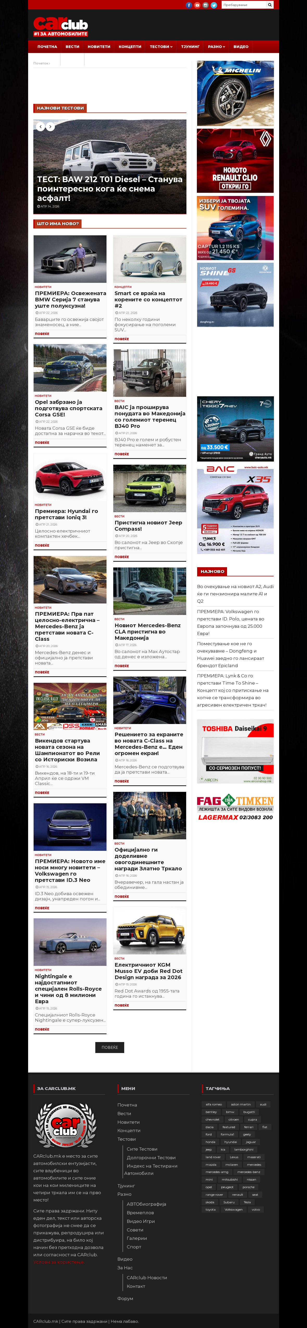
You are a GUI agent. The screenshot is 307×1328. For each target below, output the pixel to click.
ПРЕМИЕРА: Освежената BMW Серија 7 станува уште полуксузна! (70, 299)
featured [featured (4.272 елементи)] (229, 1127)
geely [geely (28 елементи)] (247, 1134)
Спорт (134, 1246)
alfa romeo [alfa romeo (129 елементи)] (214, 1104)
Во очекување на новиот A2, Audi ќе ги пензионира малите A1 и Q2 (235, 594)
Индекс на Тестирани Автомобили (151, 1169)
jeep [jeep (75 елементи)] (209, 1149)
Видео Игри (141, 1221)
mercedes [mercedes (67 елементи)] (254, 1165)
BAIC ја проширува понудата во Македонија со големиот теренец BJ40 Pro (150, 416)
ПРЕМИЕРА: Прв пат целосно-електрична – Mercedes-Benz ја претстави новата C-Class (67, 626)
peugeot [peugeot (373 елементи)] (227, 1187)
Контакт (136, 1286)
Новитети (99, 46)
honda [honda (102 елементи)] (210, 1142)
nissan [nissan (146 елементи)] (251, 1179)
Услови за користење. (59, 1262)
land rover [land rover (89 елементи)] (213, 1157)
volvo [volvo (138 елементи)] (256, 1209)
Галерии (137, 1238)
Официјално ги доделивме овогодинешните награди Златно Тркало (148, 859)
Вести (72, 46)
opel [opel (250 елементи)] (209, 1187)
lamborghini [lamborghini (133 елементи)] (243, 1149)
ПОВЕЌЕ (42, 334)
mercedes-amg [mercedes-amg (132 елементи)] (217, 1172)
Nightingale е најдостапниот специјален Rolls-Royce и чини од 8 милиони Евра (68, 988)
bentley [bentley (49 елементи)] (211, 1112)
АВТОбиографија (146, 1204)
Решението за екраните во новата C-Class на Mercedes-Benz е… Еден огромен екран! (149, 743)
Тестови (159, 46)
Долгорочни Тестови (151, 1157)
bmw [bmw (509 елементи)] (230, 1112)
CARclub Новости (147, 1277)
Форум (72, 59)
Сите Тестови (142, 1149)
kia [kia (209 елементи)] (223, 1149)
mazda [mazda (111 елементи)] (211, 1165)
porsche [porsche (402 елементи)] (248, 1187)
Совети (135, 1230)
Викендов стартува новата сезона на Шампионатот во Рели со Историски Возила (67, 750)
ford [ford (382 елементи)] (209, 1134)
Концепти (130, 46)
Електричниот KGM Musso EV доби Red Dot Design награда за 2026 (149, 971)
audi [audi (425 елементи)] (263, 1104)
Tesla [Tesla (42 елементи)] (247, 1202)
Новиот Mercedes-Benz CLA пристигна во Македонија (148, 631)
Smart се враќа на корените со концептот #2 (149, 299)
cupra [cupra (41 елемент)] (252, 1119)
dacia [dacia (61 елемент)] (210, 1127)
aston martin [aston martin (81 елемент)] (241, 1104)
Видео (241, 46)
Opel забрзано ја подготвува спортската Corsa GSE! (68, 408)
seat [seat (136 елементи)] (255, 1195)
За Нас (45, 59)
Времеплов (140, 1212)
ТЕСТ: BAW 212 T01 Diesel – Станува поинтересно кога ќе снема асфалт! (110, 189)
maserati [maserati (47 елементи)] (254, 1157)
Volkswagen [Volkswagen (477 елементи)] (234, 1209)
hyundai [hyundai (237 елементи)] (230, 1142)
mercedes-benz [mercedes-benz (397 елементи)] (248, 1172)
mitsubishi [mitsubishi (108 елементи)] (230, 1179)
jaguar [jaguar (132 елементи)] (251, 1142)
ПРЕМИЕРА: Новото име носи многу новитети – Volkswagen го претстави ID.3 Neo (70, 870)
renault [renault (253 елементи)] (237, 1195)
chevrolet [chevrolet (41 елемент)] (213, 1119)
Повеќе (110, 1047)
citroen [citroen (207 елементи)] (234, 1119)
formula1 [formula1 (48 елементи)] (227, 1134)
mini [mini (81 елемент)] (209, 1179)
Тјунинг (190, 46)
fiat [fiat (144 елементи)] (264, 1127)
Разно (215, 46)
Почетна (47, 46)
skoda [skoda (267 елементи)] (210, 1202)
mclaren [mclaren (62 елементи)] (231, 1165)
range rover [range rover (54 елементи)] (214, 1195)
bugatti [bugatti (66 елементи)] (249, 1112)
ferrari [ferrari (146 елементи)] (248, 1127)
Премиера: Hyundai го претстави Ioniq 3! (66, 514)
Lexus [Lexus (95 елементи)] (234, 1157)
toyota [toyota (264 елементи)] (211, 1209)
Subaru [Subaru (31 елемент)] (229, 1202)
